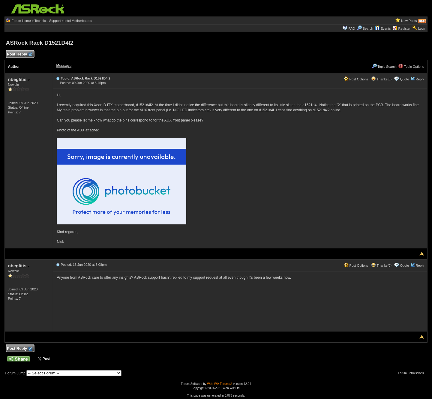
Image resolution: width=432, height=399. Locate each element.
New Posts (409, 20)
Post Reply (19, 54)
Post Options (356, 79)
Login (422, 28)
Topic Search (384, 66)
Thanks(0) (381, 79)
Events (383, 28)
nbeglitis (19, 79)
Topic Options (411, 66)
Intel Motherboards (78, 20)
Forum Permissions (412, 373)
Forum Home (21, 20)
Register (404, 28)
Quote (404, 79)
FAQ (351, 28)
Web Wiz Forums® (219, 384)
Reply (420, 79)
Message (63, 66)
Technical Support (47, 20)
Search (368, 28)
